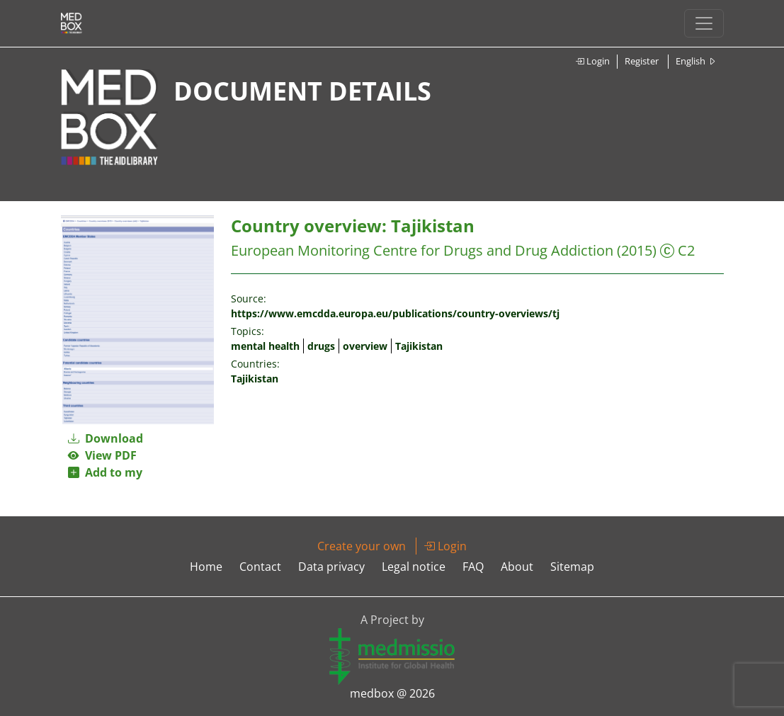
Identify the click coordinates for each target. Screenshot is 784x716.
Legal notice (413, 566)
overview (365, 346)
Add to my (105, 472)
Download (105, 438)
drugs (321, 346)
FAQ (473, 566)
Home (206, 566)
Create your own (361, 546)
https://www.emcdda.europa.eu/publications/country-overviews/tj (395, 313)
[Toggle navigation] (704, 23)
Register (642, 61)
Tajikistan (419, 346)
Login (592, 61)
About (517, 566)
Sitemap (572, 566)
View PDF (102, 455)
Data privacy (331, 566)
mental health (265, 346)
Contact (260, 566)
